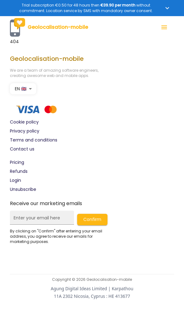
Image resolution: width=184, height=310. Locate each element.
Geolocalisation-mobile (49, 27)
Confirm (92, 219)
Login (15, 180)
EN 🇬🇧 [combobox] (20, 89)
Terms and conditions (33, 140)
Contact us (22, 149)
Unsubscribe (23, 189)
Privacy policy (24, 131)
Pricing (17, 162)
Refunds (19, 171)
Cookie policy (24, 122)
